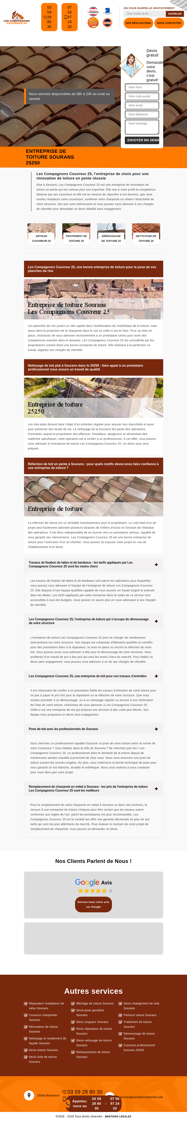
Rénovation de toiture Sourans (43, 1029)
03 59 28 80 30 (47, 17)
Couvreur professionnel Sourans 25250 (139, 1048)
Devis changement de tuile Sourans (142, 1006)
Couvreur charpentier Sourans (43, 1017)
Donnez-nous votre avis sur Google (94, 904)
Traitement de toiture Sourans (138, 1024)
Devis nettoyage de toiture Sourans (94, 1043)
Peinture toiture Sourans (140, 1015)
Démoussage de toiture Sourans (139, 1036)
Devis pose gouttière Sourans (90, 1013)
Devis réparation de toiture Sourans (94, 1031)
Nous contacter (169, 23)
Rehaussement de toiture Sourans (93, 1054)
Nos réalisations (138, 23)
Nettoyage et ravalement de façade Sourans (47, 1041)
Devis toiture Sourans (43, 1050)
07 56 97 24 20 (68, 17)
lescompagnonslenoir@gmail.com (134, 1097)
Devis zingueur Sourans (92, 1022)
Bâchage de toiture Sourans (95, 1003)
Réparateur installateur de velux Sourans (46, 1006)
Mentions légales (118, 1116)
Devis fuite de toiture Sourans (43, 1059)
